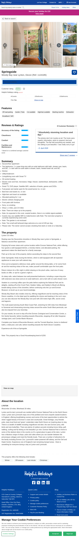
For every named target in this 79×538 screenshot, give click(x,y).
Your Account (71, 2)
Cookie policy (34, 500)
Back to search (10, 19)
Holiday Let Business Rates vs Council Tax (67, 495)
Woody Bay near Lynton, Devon (24, 75)
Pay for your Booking (37, 512)
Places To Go (55, 7)
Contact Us (52, 2)
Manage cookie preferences (39, 503)
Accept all (55, 533)
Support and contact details (39, 494)
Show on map (38, 100)
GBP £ (61, 2)
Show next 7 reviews (67, 155)
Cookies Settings (8, 533)
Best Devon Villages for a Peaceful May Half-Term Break (67, 506)
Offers (74, 7)
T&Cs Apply (39, 13)
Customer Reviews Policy (38, 506)
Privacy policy (34, 497)
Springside (9, 71)
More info (33, 509)
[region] (39, 527)
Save (74, 72)
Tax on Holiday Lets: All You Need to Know (66, 501)
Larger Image (10, 65)
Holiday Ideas (65, 7)
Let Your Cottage (42, 2)
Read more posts (62, 515)
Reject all (70, 533)
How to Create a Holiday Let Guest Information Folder (66, 511)
